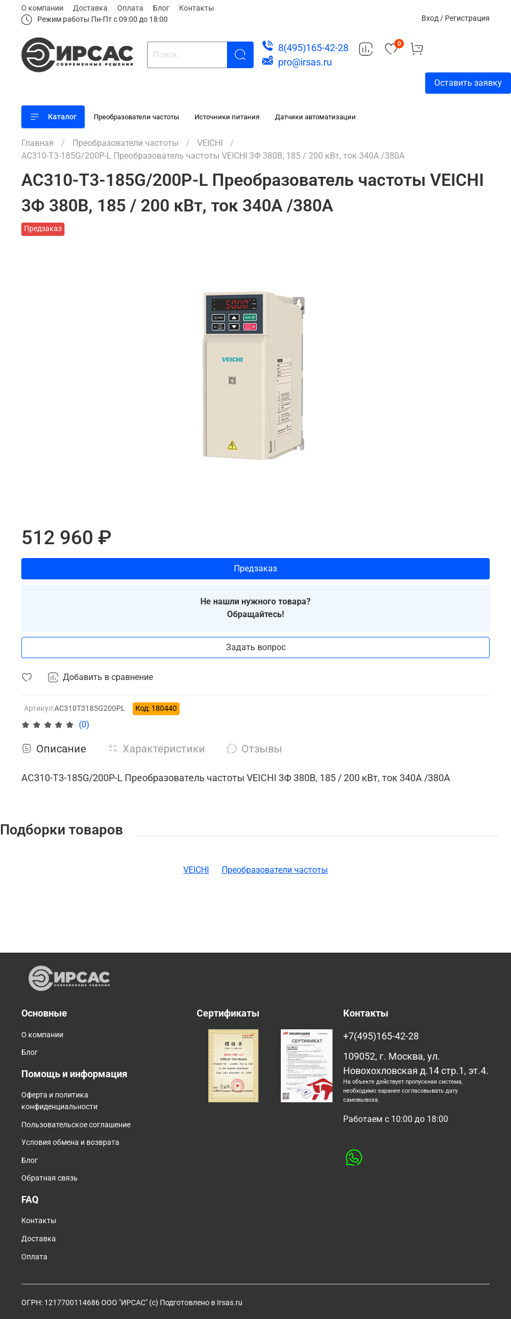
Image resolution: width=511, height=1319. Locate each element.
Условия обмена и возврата (70, 1142)
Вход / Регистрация (455, 18)
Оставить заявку (468, 83)
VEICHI (210, 143)
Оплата (130, 8)
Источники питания (226, 117)
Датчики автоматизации (315, 117)
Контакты (196, 8)
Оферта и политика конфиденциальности (59, 1101)
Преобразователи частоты (136, 117)
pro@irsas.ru (305, 62)
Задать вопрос (256, 647)
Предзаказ (255, 568)
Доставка (90, 8)
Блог (161, 8)
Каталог (53, 116)
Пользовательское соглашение (76, 1124)
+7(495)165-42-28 (381, 1036)
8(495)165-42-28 (313, 47)
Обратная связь (49, 1178)
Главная (37, 143)
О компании (42, 8)
